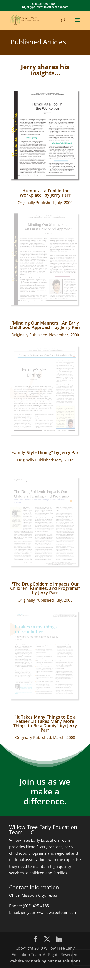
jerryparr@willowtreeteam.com (49, 912)
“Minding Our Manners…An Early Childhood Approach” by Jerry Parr (45, 325)
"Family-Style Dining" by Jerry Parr (45, 452)
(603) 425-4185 (36, 905)
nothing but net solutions (55, 961)
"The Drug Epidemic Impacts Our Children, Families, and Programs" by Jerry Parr (45, 588)
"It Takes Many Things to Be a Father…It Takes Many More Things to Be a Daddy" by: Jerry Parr (45, 723)
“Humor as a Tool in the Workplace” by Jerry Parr (45, 193)
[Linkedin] (59, 939)
